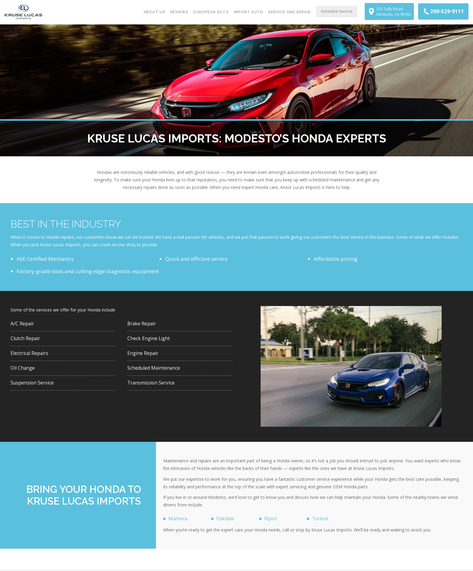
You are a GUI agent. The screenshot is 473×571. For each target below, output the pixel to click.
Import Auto (248, 12)
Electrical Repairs (31, 355)
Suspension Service (33, 386)
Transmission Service (152, 386)
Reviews (179, 12)
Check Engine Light (149, 339)
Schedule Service (337, 11)
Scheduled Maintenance (156, 370)
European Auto (211, 12)
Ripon (271, 518)
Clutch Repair (27, 339)
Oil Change (24, 370)
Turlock (321, 518)
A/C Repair (23, 324)
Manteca (178, 518)
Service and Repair (289, 12)
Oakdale (226, 518)
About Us (154, 12)
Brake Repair (142, 324)
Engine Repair (143, 355)
